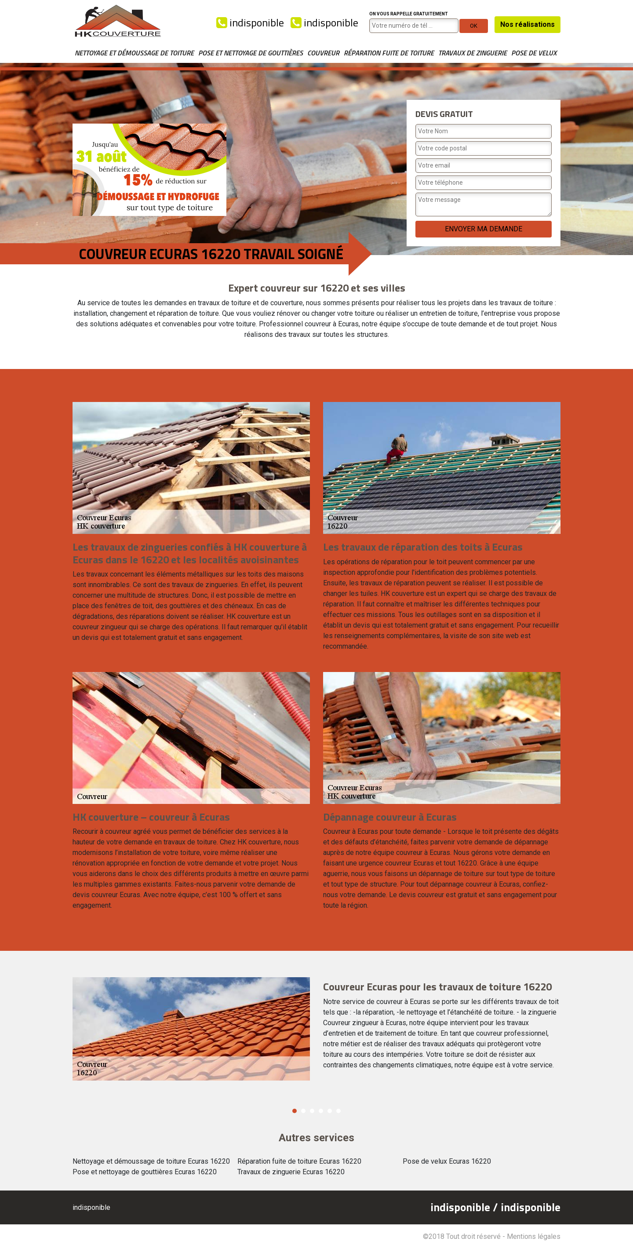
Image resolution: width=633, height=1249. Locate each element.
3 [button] (312, 1111)
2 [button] (303, 1111)
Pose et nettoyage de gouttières (250, 52)
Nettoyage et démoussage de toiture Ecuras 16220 (151, 1161)
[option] (316, 1029)
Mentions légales (533, 1236)
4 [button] (321, 1111)
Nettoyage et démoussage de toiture (134, 52)
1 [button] (294, 1111)
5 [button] (329, 1111)
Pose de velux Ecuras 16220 (447, 1161)
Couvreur (323, 52)
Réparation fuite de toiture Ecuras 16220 (299, 1161)
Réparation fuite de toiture (389, 52)
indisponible (250, 22)
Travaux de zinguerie (472, 52)
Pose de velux (534, 52)
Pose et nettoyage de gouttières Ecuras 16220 (145, 1172)
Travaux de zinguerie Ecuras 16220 (291, 1172)
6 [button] (338, 1111)
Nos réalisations (527, 24)
